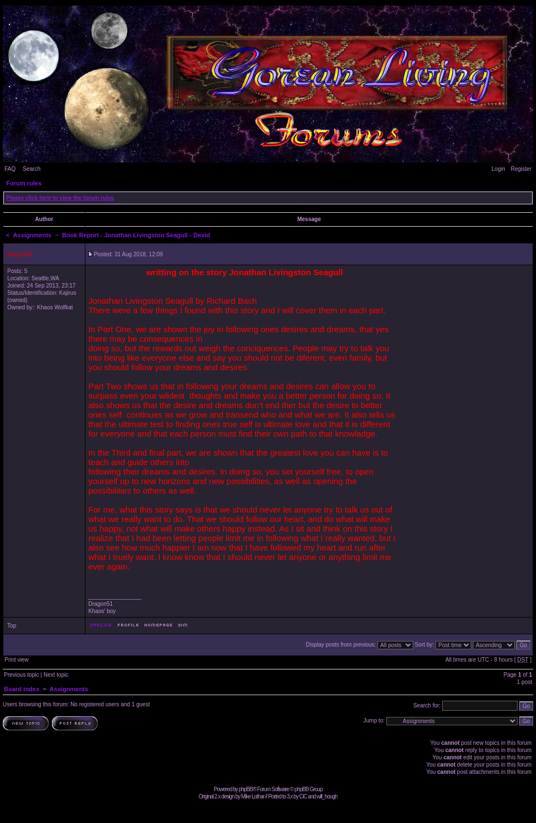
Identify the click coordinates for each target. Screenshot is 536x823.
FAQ (10, 169)
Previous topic (21, 675)
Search (32, 169)
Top (11, 626)
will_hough (327, 796)
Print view (16, 660)
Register (521, 169)
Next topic (56, 675)
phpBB (245, 789)
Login (498, 169)
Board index (22, 689)
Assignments (32, 235)
